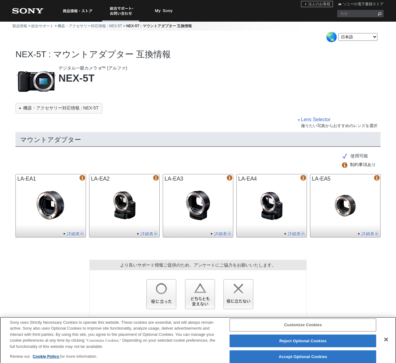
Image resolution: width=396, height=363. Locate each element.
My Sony (164, 11)
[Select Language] (357, 37)
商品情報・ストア (77, 11)
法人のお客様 (319, 4)
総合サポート (42, 26)
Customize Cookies (303, 328)
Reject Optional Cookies (303, 344)
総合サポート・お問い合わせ (122, 21)
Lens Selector (315, 119)
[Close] (386, 342)
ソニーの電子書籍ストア (363, 4)
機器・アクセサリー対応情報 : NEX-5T (90, 26)
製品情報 (19, 26)
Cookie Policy (46, 359)
